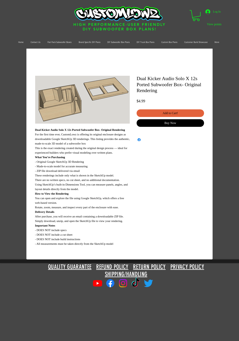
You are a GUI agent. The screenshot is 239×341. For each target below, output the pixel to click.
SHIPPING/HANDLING (126, 274)
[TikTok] (135, 283)
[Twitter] (148, 283)
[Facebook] (110, 283)
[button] (196, 15)
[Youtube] (97, 283)
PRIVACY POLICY (187, 266)
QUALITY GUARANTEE (69, 266)
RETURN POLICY (149, 266)
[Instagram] (123, 283)
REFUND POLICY (112, 266)
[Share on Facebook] (139, 139)
